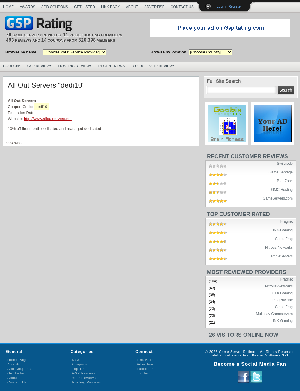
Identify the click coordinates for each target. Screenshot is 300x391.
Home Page (18, 360)
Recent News (111, 66)
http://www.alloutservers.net (48, 118)
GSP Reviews (39, 66)
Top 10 (137, 66)
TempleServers (281, 256)
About (132, 7)
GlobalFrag (284, 238)
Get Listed (84, 7)
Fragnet (286, 221)
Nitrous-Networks (279, 247)
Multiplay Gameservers (274, 313)
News (77, 360)
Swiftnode (285, 163)
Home (8, 7)
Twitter (142, 373)
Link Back (110, 7)
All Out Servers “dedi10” (46, 85)
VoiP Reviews (84, 378)
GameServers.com (278, 198)
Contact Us (182, 7)
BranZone (285, 180)
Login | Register (229, 6)
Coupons (12, 66)
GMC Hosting (282, 189)
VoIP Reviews (162, 66)
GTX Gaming (282, 293)
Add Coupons (54, 7)
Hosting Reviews (75, 66)
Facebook (145, 369)
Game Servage (280, 172)
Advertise (154, 7)
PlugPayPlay (282, 300)
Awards (27, 7)
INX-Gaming (283, 230)
